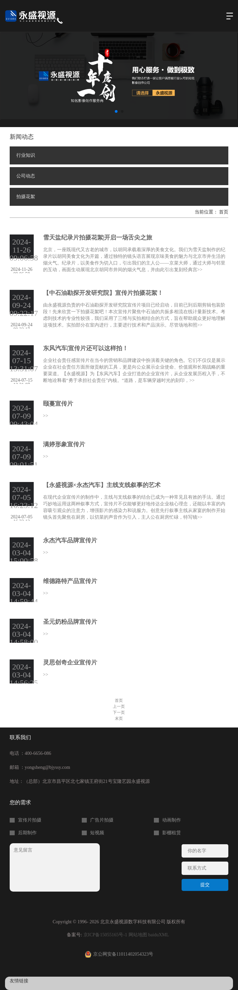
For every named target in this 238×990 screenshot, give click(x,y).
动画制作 (171, 820)
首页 (223, 211)
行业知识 (25, 155)
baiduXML (158, 934)
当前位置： (207, 211)
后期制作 (27, 833)
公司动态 (25, 175)
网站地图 (138, 934)
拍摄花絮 (25, 196)
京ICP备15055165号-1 (105, 934)
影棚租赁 (171, 833)
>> (200, 269)
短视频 (97, 833)
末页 (119, 718)
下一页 (119, 712)
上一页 (119, 706)
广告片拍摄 (101, 820)
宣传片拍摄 (29, 820)
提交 (205, 884)
